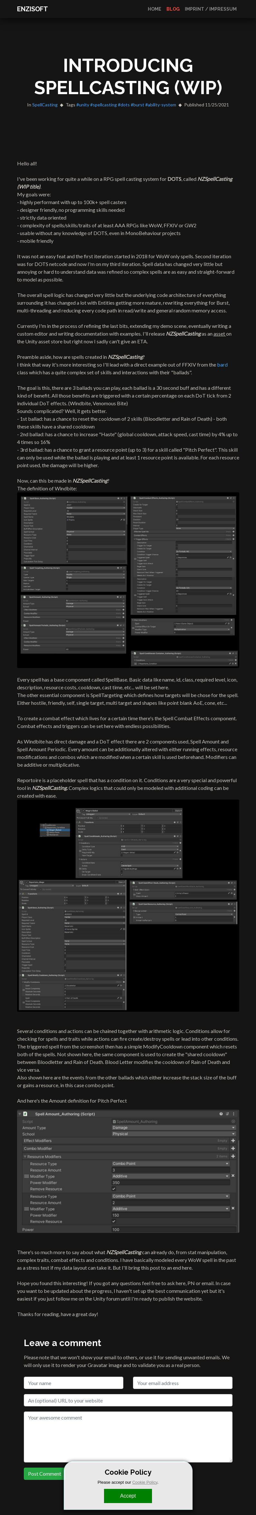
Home (154, 9)
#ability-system (160, 104)
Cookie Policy (144, 1482)
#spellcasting (103, 104)
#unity (82, 104)
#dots (124, 104)
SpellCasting (45, 104)
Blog (173, 9)
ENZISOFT (32, 9)
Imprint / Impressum (211, 9)
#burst (137, 104)
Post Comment (44, 1474)
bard (222, 364)
